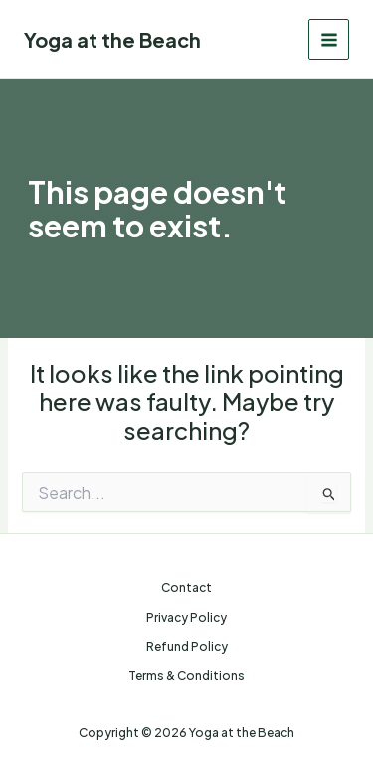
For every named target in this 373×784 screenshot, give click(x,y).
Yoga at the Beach (112, 39)
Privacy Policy (186, 617)
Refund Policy (187, 646)
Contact (186, 587)
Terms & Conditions (186, 675)
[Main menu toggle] (328, 39)
